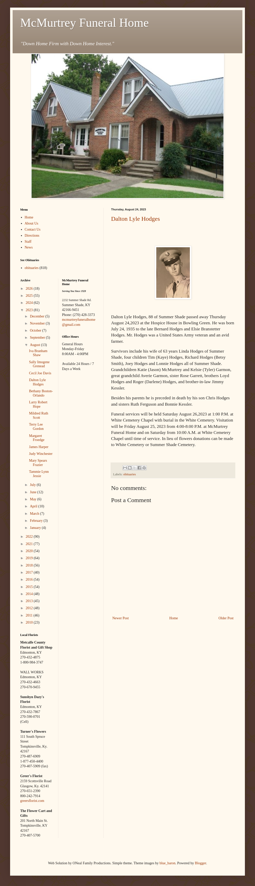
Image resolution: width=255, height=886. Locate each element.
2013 (30, 601)
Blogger (200, 863)
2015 (30, 587)
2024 (30, 303)
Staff (28, 241)
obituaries (129, 474)
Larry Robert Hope (38, 404)
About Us (31, 223)
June (33, 492)
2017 (30, 572)
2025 (30, 296)
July (33, 485)
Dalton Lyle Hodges (135, 218)
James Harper (38, 447)
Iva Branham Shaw (38, 353)
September (38, 337)
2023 (30, 310)
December (37, 316)
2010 (30, 622)
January (36, 528)
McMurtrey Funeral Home (84, 22)
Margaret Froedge (36, 438)
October (36, 330)
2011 (30, 615)
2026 (30, 288)
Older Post (226, 618)
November (38, 323)
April (34, 506)
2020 (30, 551)
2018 (30, 565)
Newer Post (120, 618)
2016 (30, 579)
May (33, 499)
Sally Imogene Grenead (39, 364)
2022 (30, 536)
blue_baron (167, 863)
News (29, 247)
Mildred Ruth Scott (38, 415)
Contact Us (33, 229)
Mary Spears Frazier (38, 463)
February (36, 521)
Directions (32, 235)
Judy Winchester (41, 454)
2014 (30, 594)
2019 (30, 558)
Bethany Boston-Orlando (41, 393)
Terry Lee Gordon (36, 427)
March (35, 513)
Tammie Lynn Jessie (39, 474)
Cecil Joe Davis (40, 373)
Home (173, 618)
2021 (30, 544)
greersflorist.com (32, 801)
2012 (30, 608)
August (35, 345)
